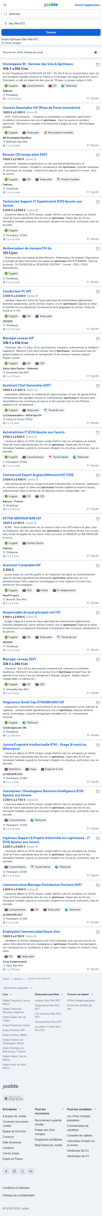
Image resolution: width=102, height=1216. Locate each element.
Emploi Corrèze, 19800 (15, 1034)
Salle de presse (12, 1142)
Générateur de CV (78, 1150)
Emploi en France (13, 1159)
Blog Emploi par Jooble (48, 1145)
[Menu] (4, 4)
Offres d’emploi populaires (81, 1000)
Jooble (25, 1208)
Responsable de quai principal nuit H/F (32, 612)
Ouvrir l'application (87, 5)
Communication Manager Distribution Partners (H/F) (42, 885)
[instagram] (14, 1171)
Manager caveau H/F (18, 338)
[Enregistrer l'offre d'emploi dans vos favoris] (98, 64)
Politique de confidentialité (18, 1195)
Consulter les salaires (79, 1135)
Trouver (51, 32)
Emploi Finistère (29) (14, 1030)
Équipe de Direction (14, 1131)
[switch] (96, 52)
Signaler (93, 98)
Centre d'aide (11, 1153)
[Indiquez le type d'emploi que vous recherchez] (51, 14)
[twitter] (22, 1171)
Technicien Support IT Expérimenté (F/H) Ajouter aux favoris (42, 203)
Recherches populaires (18, 988)
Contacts (8, 1137)
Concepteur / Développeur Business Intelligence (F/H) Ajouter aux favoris (43, 793)
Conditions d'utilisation (16, 1187)
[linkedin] (30, 1171)
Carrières (8, 1148)
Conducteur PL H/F (17, 291)
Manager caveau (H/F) (19, 659)
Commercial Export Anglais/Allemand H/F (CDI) (38, 475)
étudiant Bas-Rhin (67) (47, 1000)
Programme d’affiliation (48, 1139)
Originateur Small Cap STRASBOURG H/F (34, 702)
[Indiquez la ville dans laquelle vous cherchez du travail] (51, 23)
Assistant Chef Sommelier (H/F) (27, 385)
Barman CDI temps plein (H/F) (25, 154)
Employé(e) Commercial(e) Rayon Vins (31, 931)
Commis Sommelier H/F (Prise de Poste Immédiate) (41, 108)
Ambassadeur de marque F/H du (27, 248)
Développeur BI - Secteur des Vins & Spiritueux (38, 64)
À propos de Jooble (14, 1116)
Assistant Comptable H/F (22, 565)
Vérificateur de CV (78, 1156)
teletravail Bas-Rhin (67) (48, 1021)
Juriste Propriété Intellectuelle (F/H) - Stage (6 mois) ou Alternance (44, 747)
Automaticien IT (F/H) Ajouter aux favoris (34, 432)
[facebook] (6, 1171)
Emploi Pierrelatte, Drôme (16, 1025)
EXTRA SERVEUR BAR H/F (22, 518)
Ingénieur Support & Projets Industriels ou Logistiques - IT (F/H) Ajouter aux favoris (46, 840)
